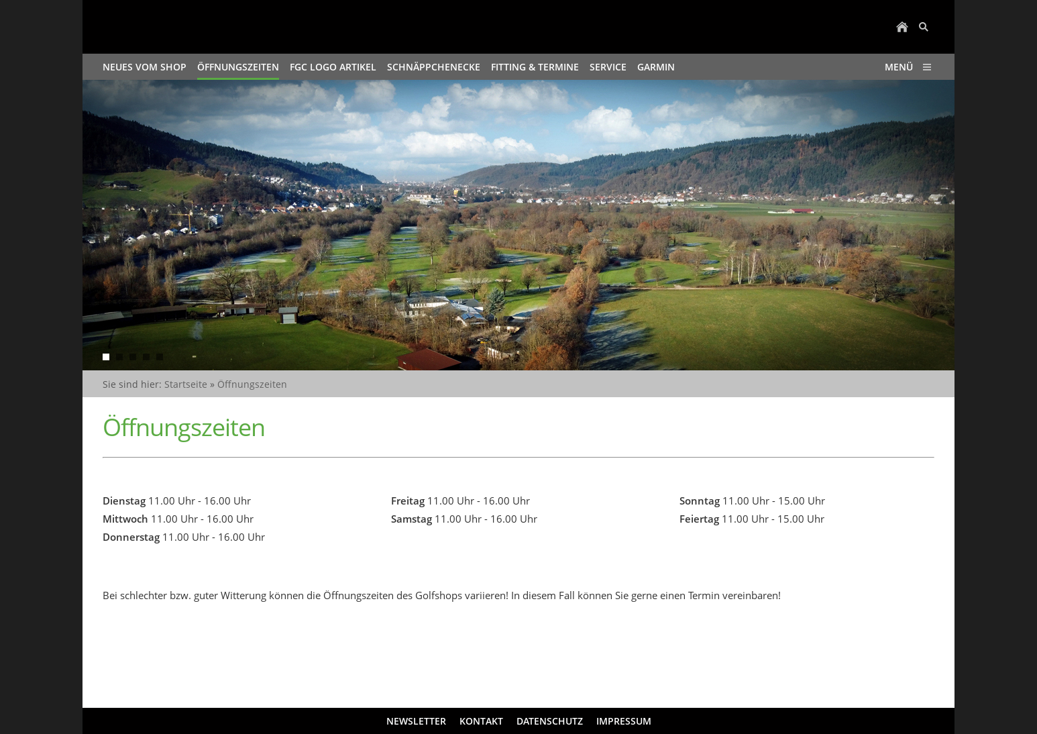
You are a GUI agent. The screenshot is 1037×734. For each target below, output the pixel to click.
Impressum (623, 721)
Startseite (185, 384)
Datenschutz (549, 721)
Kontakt (481, 721)
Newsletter (416, 721)
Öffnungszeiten (252, 384)
